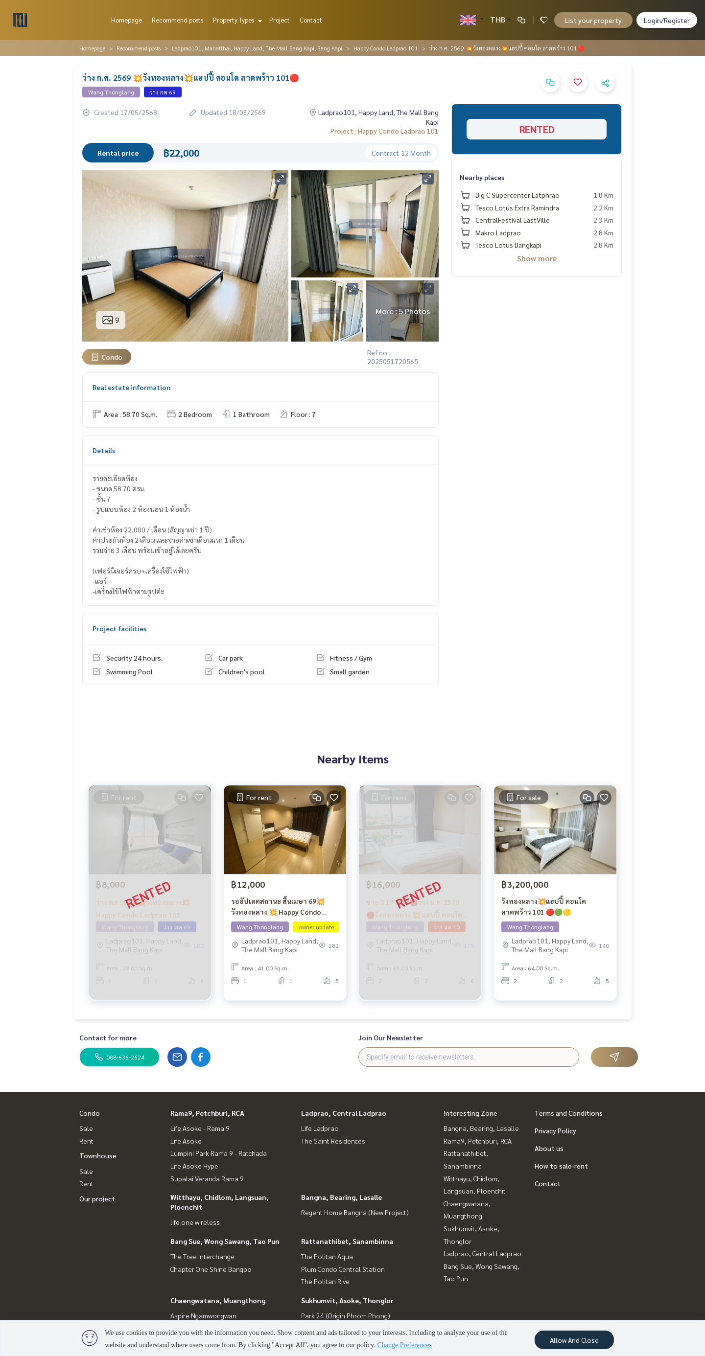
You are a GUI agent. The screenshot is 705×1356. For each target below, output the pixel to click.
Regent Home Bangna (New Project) (355, 1212)
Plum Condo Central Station (343, 1268)
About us (549, 1148)
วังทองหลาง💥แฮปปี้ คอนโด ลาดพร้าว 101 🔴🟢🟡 (543, 912)
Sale (86, 1128)
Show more (537, 258)
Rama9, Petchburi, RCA (207, 1112)
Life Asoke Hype (194, 1165)
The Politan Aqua (327, 1256)
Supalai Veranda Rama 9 (207, 1178)
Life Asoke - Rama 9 (200, 1128)
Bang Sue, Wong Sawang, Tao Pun (225, 1241)
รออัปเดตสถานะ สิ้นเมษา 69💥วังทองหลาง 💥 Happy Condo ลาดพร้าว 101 (278, 912)
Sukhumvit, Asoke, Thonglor (347, 1300)
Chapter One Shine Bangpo (211, 1268)
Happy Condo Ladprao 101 (385, 48)
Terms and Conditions (569, 1112)
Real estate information (131, 387)
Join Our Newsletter (390, 1037)
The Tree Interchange (202, 1256)
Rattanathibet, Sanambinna (347, 1241)
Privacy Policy (555, 1130)
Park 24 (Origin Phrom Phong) (345, 1315)
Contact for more (108, 1037)
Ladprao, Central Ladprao (343, 1112)
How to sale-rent (561, 1165)
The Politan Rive (325, 1281)
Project (279, 20)
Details (104, 450)
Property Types (236, 20)
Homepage (126, 20)
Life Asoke (186, 1140)
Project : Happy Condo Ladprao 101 (384, 130)
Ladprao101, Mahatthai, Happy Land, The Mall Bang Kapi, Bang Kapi (257, 48)
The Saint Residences (333, 1140)
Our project (97, 1198)
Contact (311, 20)
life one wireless (195, 1222)
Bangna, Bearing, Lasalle (341, 1197)
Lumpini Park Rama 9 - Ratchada (218, 1153)
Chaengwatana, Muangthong (217, 1300)
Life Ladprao (320, 1128)
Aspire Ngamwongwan (203, 1315)
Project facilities (119, 628)
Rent (86, 1140)
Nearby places (482, 177)
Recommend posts (177, 20)
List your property (593, 20)
